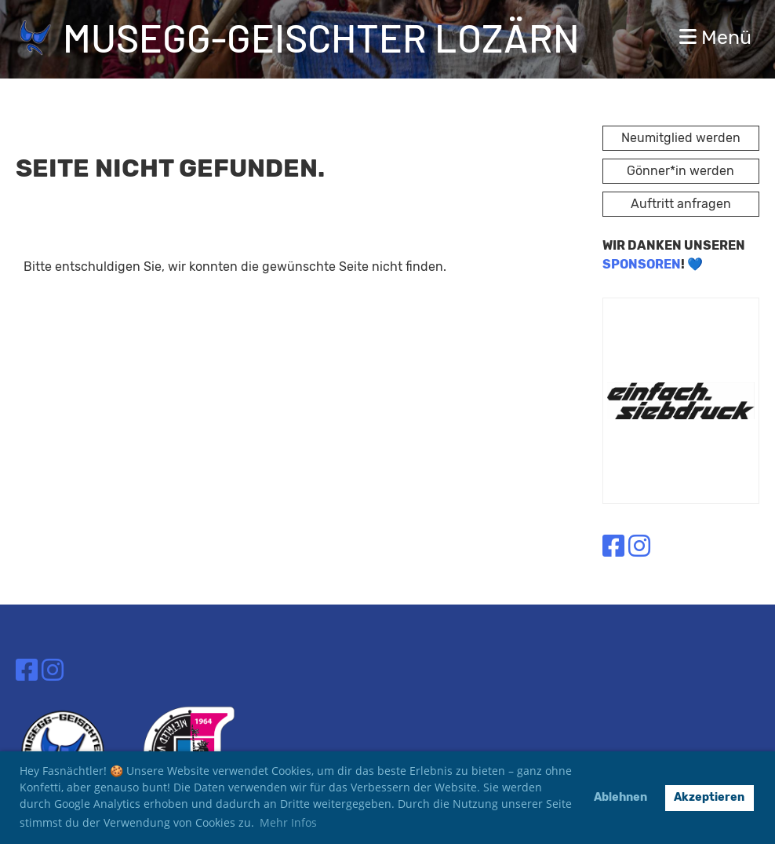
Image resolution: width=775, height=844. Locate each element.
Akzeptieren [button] (709, 797)
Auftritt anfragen (681, 203)
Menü (715, 37)
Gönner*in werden (680, 170)
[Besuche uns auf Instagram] (639, 546)
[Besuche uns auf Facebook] (613, 546)
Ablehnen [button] (620, 797)
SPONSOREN (641, 264)
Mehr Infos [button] (288, 822)
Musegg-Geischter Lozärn (321, 36)
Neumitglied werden (680, 137)
